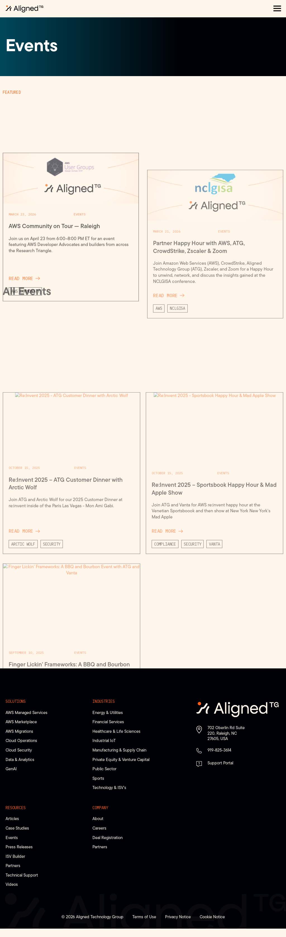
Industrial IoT (104, 740)
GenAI (11, 769)
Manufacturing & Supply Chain (119, 750)
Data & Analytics (20, 759)
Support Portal (220, 763)
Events (12, 837)
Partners (13, 865)
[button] (277, 9)
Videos (12, 884)
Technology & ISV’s (109, 787)
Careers (99, 828)
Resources (16, 807)
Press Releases (19, 847)
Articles (12, 818)
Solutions (16, 701)
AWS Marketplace (21, 722)
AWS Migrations (19, 731)
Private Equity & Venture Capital (120, 759)
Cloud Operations (21, 740)
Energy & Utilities (107, 712)
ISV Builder (15, 856)
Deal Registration (107, 837)
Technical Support (22, 875)
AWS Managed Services (26, 712)
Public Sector (104, 769)
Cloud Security (19, 750)
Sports (98, 778)
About (97, 818)
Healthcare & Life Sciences (116, 731)
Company (100, 807)
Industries (103, 701)
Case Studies (17, 828)
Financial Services (108, 722)
